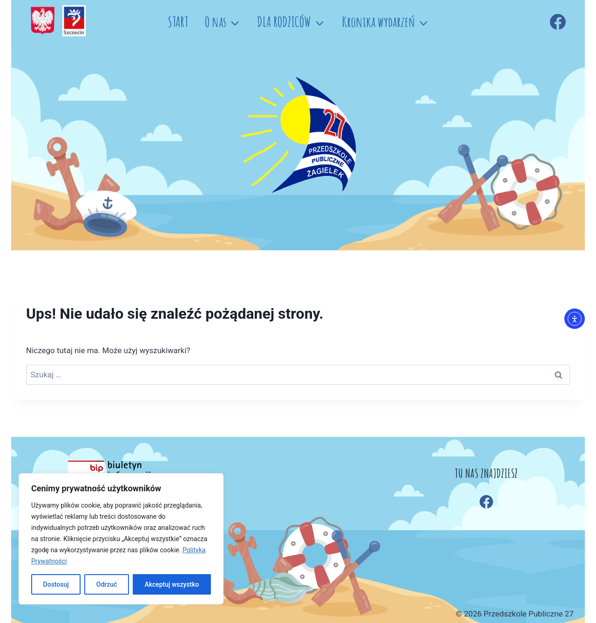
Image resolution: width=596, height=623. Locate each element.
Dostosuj (55, 584)
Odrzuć (106, 584)
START (178, 21)
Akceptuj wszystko (171, 584)
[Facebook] (558, 22)
